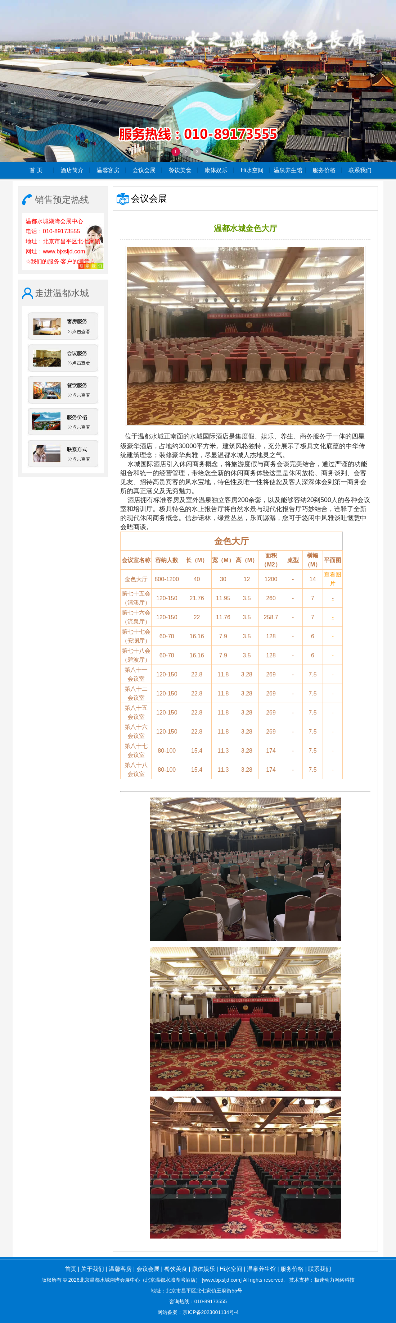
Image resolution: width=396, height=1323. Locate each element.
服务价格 (324, 170)
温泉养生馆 (288, 170)
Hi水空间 (251, 170)
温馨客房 (108, 170)
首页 (70, 1269)
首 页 (36, 170)
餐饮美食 (180, 170)
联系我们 (360, 170)
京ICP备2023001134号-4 (211, 1312)
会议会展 (144, 170)
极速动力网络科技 (334, 1280)
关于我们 (92, 1269)
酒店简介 (72, 170)
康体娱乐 (216, 170)
